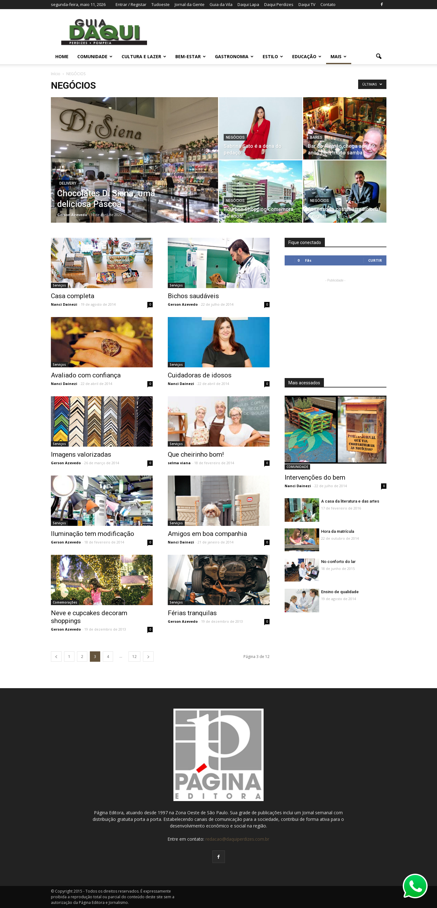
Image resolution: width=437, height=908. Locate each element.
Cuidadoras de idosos (200, 375)
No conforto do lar (338, 561)
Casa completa (72, 296)
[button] (378, 56)
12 (134, 656)
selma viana (179, 462)
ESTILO (273, 56)
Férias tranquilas (192, 613)
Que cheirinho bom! (196, 454)
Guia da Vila (221, 4)
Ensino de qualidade (340, 591)
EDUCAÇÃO (306, 56)
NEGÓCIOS (235, 137)
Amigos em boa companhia (207, 534)
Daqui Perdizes (278, 4)
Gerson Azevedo (72, 214)
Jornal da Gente (190, 4)
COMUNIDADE (94, 56)
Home (61, 56)
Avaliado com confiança (86, 375)
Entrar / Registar (131, 4)
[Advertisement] (335, 323)
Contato (328, 4)
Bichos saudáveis (193, 296)
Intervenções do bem (315, 477)
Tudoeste (160, 4)
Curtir (375, 260)
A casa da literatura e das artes (350, 501)
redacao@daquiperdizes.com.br (237, 839)
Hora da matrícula (337, 531)
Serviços (59, 285)
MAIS (338, 56)
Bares (316, 137)
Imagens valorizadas (81, 454)
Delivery (67, 183)
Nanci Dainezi (64, 304)
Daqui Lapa (248, 4)
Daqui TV (306, 4)
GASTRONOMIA (234, 56)
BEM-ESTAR (190, 56)
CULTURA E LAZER (144, 56)
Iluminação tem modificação (92, 534)
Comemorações (65, 602)
